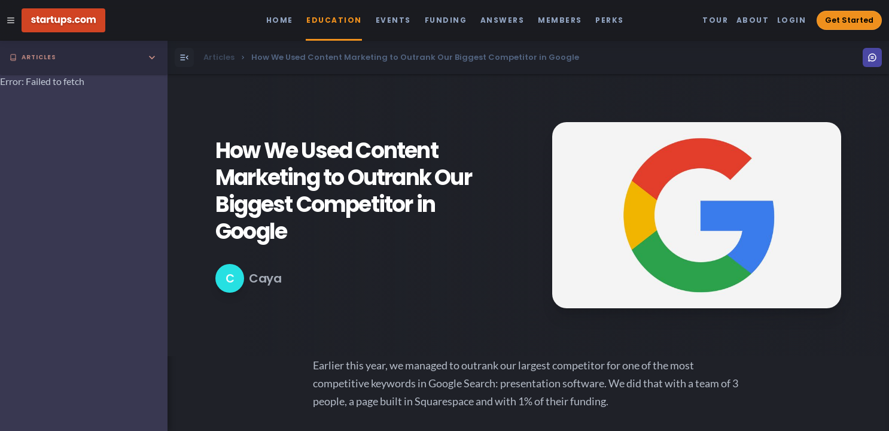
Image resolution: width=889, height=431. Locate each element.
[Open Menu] (184, 57)
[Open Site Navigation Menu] (11, 20)
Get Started (849, 20)
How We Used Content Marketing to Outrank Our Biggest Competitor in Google (343, 191)
